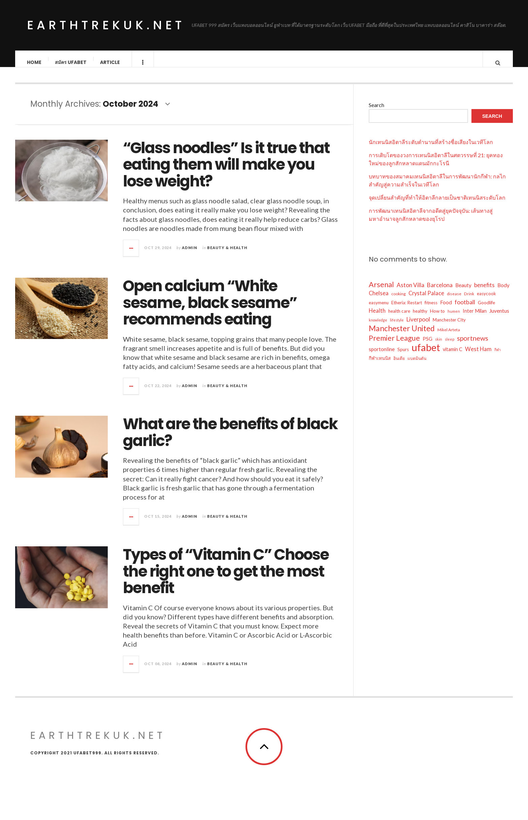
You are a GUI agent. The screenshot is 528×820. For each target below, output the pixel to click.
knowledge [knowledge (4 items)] (378, 326)
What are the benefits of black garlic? (230, 439)
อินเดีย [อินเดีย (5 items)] (399, 365)
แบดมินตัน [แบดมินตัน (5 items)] (416, 365)
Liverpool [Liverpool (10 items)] (418, 326)
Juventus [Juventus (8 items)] (499, 317)
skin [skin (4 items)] (438, 346)
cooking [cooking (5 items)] (398, 300)
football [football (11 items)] (465, 308)
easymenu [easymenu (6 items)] (379, 309)
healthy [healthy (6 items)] (420, 317)
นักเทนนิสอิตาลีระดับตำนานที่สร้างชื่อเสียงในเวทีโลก (431, 148)
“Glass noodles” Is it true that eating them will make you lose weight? (226, 171)
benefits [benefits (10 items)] (484, 291)
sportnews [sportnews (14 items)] (472, 345)
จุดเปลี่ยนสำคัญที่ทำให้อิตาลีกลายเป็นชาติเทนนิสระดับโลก (437, 204)
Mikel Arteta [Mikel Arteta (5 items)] (448, 336)
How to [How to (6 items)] (437, 317)
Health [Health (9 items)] (377, 317)
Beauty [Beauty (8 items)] (463, 292)
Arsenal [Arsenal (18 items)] (381, 291)
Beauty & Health (227, 254)
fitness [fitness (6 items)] (431, 309)
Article (110, 62)
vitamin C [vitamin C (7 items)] (452, 356)
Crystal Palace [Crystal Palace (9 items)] (426, 300)
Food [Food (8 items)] (446, 309)
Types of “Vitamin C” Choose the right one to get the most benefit (226, 578)
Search (376, 111)
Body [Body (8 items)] (503, 292)
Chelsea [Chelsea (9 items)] (379, 300)
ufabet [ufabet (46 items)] (425, 354)
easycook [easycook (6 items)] (486, 300)
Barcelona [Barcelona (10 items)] (440, 291)
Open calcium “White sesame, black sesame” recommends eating (210, 309)
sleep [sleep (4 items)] (449, 346)
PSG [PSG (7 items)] (427, 345)
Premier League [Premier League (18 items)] (394, 345)
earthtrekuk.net (106, 25)
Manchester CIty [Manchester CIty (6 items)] (449, 326)
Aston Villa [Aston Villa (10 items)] (410, 291)
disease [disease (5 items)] (454, 300)
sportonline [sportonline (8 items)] (382, 356)
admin (189, 254)
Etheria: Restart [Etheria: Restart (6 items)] (406, 309)
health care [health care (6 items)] (399, 317)
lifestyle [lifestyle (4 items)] (397, 326)
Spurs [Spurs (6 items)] (403, 356)
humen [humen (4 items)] (454, 318)
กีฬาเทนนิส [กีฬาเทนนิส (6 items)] (380, 365)
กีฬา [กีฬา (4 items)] (497, 356)
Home (34, 62)
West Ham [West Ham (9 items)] (478, 355)
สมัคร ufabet (71, 62)
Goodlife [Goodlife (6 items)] (486, 309)
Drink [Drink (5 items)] (469, 300)
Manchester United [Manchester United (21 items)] (402, 335)
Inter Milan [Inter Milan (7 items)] (475, 317)
